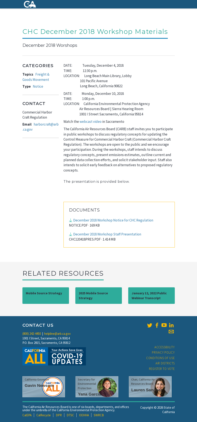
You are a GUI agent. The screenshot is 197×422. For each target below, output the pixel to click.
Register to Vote (162, 369)
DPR (59, 415)
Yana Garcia (89, 394)
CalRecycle (43, 415)
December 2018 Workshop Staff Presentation (107, 234)
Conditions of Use (160, 358)
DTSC (70, 415)
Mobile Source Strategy (44, 293)
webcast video (91, 121)
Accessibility (164, 347)
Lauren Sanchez (146, 390)
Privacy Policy (163, 352)
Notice (38, 86)
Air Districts (165, 363)
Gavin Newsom (39, 385)
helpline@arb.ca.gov (57, 334)
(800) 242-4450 (31, 334)
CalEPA (27, 415)
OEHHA (84, 415)
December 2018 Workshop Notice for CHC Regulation (113, 220)
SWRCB (99, 415)
